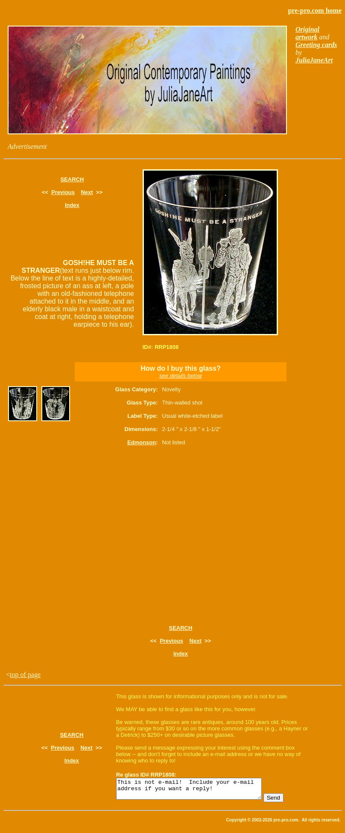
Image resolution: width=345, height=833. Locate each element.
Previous (63, 192)
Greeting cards (316, 44)
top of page (25, 674)
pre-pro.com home (315, 10)
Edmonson (141, 442)
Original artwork (307, 33)
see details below (180, 375)
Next (87, 192)
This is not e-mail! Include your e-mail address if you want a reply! (197, 790)
